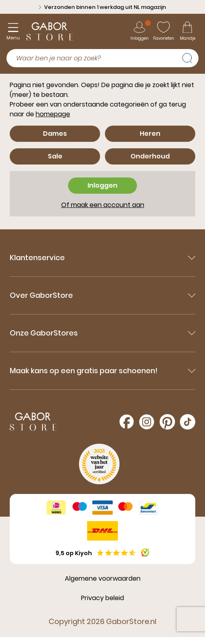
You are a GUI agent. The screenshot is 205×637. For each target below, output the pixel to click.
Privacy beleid (102, 598)
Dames (55, 133)
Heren (150, 133)
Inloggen (102, 185)
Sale (55, 156)
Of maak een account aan (102, 204)
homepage (53, 114)
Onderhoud (150, 156)
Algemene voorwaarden (103, 578)
